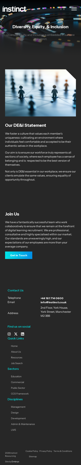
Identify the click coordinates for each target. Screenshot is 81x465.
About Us (16, 352)
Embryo (15, 462)
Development (18, 418)
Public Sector (18, 388)
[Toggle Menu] (74, 8)
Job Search (17, 363)
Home (14, 346)
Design (15, 413)
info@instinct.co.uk (53, 302)
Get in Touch (18, 255)
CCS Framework (20, 394)
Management (18, 407)
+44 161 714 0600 (52, 298)
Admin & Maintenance (23, 424)
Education (16, 376)
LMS (13, 430)
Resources (16, 357)
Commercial (17, 382)
